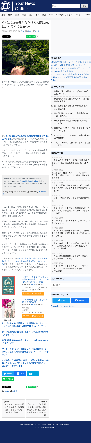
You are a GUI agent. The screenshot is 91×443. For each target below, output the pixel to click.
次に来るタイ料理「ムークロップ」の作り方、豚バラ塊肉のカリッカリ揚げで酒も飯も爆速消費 (71, 174)
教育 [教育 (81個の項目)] (66, 65)
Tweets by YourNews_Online (63, 306)
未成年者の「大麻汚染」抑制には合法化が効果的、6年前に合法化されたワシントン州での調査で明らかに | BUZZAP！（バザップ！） (25, 363)
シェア (20, 373)
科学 (51, 15)
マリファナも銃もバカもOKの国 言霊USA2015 (35, 301)
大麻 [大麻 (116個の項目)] (80, 62)
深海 (22, 31)
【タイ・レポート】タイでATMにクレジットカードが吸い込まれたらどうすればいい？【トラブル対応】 (71, 244)
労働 (17, 15)
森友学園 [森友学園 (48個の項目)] (64, 71)
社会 (31, 15)
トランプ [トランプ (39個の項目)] (81, 74)
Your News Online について (30, 425)
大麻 (37, 31)
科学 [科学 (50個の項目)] (74, 68)
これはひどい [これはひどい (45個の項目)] (79, 71)
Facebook (79, 300)
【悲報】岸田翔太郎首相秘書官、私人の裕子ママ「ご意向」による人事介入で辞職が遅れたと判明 (71, 186)
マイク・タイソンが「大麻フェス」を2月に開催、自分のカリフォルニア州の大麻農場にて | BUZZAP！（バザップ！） (25, 352)
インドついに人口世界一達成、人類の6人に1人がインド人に (71, 220)
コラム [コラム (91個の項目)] (85, 62)
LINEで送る (8, 379)
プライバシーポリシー (49, 425)
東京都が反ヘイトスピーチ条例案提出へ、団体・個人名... (72, 114)
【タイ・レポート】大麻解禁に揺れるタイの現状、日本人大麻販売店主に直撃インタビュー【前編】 (71, 209)
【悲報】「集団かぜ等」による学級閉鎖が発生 (71, 198)
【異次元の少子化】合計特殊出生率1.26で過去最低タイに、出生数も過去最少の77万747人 (71, 161)
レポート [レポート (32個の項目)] (61, 77)
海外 (44, 15)
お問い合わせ (64, 425)
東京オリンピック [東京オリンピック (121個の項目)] (68, 62)
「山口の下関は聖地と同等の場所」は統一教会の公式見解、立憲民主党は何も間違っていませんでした (71, 232)
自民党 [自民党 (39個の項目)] (70, 74)
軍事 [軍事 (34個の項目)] (55, 77)
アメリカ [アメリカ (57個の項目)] (68, 68)
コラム (79, 15)
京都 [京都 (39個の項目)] (75, 74)
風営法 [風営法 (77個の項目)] (71, 65)
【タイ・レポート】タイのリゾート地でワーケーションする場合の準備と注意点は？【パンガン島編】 (71, 267)
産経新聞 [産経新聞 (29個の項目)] (77, 77)
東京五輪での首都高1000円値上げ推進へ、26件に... (70, 122)
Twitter (61, 300)
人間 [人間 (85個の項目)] (61, 65)
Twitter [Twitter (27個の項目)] (54, 80)
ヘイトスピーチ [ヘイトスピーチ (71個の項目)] (82, 65)
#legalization (33, 181)
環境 (24, 15)
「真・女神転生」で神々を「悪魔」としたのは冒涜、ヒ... (72, 143)
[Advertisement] (25, 110)
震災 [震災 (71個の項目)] (53, 68)
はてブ (32, 373)
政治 (3, 15)
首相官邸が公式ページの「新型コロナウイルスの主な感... (72, 129)
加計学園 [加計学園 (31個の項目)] (69, 77)
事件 (37, 15)
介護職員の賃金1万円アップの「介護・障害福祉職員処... (71, 100)
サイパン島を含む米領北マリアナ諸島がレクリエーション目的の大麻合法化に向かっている (24, 261)
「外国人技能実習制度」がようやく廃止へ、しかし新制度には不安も (71, 256)
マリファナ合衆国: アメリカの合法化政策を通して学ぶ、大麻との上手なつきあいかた (35, 279)
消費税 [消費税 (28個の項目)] (84, 77)
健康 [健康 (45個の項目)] (71, 71)
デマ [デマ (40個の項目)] (64, 74)
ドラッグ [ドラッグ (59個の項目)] (59, 68)
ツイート (8, 373)
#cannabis (23, 181)
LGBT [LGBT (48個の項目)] (57, 71)
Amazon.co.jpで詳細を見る (33, 293)
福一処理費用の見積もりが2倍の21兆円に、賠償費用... (71, 107)
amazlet (33, 284)
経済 (10, 15)
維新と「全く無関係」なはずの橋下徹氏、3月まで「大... (72, 92)
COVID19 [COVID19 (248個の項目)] (55, 62)
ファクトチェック (64, 15)
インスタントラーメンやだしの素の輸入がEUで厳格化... (72, 136)
